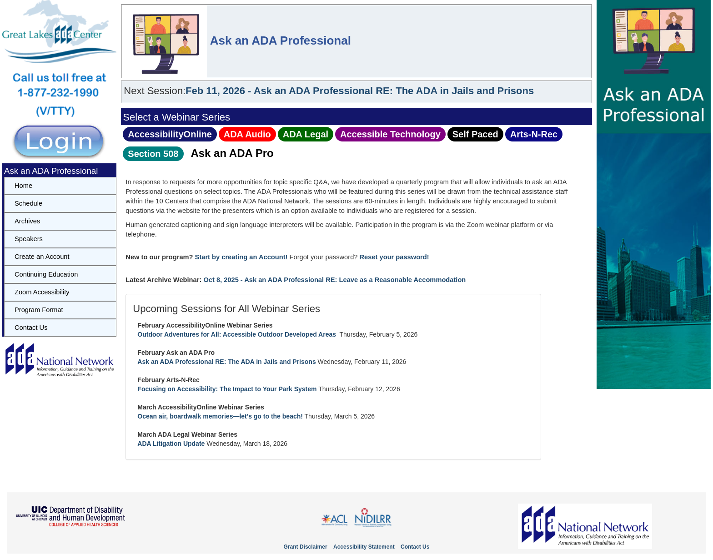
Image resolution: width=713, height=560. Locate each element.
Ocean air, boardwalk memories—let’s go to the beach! (220, 416)
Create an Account (42, 256)
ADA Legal (305, 134)
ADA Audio (247, 134)
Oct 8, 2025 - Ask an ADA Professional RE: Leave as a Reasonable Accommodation (334, 279)
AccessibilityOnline (170, 134)
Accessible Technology (390, 134)
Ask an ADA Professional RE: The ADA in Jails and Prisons (226, 361)
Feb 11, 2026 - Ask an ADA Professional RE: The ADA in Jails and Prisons (360, 90)
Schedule (28, 203)
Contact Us (31, 327)
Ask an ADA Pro (232, 153)
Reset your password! (394, 257)
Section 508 (153, 154)
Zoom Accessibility (42, 292)
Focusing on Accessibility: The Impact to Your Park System (226, 389)
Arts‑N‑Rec (533, 134)
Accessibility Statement (364, 547)
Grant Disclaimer (305, 547)
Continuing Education (46, 274)
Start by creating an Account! (241, 257)
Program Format (39, 309)
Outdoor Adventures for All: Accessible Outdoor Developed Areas (237, 334)
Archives (27, 221)
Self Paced (475, 134)
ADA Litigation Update (171, 443)
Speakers (29, 238)
